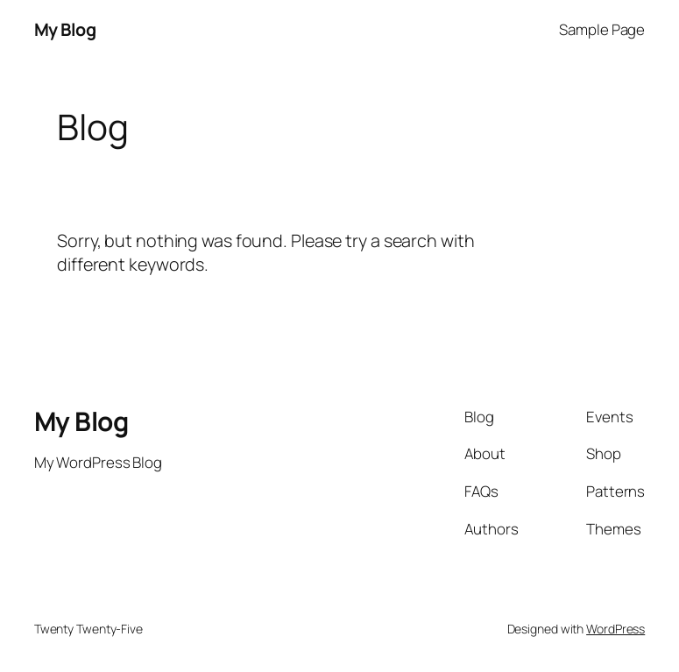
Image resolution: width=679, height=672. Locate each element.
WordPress (615, 628)
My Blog (65, 29)
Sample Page (602, 29)
